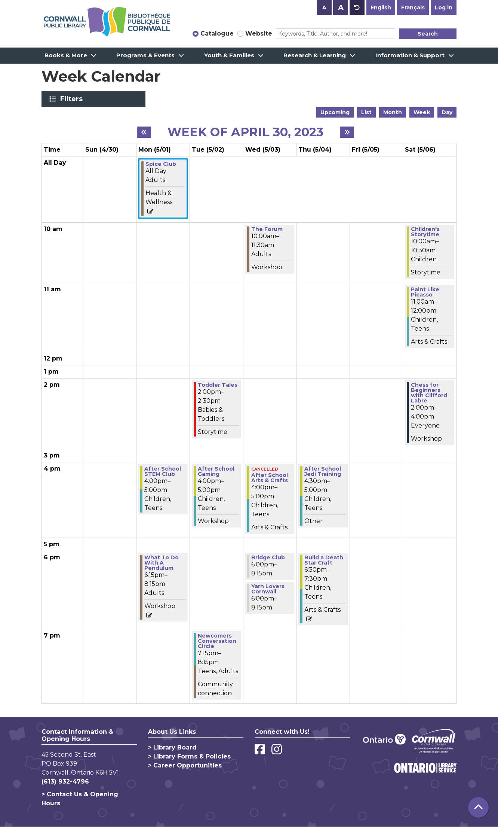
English (381, 7)
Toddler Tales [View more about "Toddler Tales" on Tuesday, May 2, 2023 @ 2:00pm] (217, 384)
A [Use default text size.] (357, 7)
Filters (72, 99)
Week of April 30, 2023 (245, 132)
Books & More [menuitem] (65, 55)
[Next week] (347, 132)
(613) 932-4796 (65, 781)
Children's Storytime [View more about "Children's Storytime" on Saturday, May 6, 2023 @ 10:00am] (425, 231)
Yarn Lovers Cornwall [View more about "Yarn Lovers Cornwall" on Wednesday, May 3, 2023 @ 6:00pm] (268, 589)
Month (392, 112)
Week (422, 112)
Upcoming (335, 112)
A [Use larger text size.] (341, 7)
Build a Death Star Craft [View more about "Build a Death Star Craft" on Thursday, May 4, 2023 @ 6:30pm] (323, 560)
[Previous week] (144, 132)
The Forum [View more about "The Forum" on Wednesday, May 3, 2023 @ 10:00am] (267, 229)
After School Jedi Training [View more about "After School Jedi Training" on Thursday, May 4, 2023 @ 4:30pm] (322, 471)
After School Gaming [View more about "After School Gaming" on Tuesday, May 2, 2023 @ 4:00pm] (216, 471)
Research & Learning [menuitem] (314, 55)
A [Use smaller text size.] (324, 7)
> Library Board (172, 747)
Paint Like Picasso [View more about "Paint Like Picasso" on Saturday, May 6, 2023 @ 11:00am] (425, 292)
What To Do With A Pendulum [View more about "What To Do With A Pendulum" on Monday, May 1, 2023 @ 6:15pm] (161, 563)
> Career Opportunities (185, 765)
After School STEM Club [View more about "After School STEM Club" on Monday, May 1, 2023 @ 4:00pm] (162, 471)
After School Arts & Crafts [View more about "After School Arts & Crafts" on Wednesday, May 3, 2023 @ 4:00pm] (269, 477)
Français (413, 7)
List (366, 112)
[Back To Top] (478, 807)
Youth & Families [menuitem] (229, 55)
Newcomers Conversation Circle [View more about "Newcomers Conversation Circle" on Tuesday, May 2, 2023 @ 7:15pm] (217, 641)
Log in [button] (443, 7)
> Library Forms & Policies (189, 756)
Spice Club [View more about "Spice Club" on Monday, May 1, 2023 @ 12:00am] (160, 164)
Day (447, 112)
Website (258, 33)
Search (428, 33)
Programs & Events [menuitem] (145, 55)
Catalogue (217, 33)
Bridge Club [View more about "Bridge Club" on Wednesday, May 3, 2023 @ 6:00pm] (268, 557)
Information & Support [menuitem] (410, 55)
